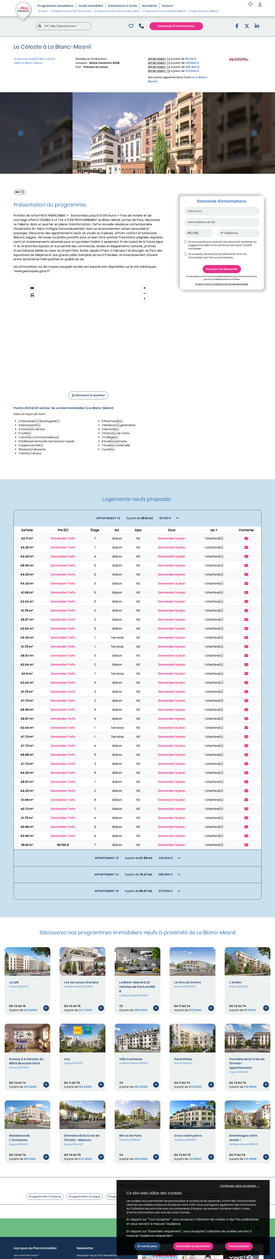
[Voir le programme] (46, 1008)
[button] (260, 4)
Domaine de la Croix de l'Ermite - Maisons (82, 1138)
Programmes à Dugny (84, 1196)
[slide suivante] (254, 133)
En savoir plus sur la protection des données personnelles (221, 284)
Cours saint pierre (188, 1136)
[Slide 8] (141, 169)
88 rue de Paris (130, 1136)
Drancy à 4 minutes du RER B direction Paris (26, 1061)
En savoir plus (147, 1246)
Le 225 (14, 982)
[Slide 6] (134, 169)
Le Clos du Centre (187, 982)
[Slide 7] (137, 169)
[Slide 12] (156, 169)
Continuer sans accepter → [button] (240, 1186)
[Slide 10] (148, 169)
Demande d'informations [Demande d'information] (176, 26)
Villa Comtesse (130, 1059)
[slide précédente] (20, 133)
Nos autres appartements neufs (178, 79)
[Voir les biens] (137, 518)
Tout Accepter (239, 1246)
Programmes (56, 6)
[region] (88, 333)
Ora (67, 1059)
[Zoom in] (144, 288)
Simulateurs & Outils (122, 6)
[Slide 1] (115, 169)
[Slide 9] (145, 169)
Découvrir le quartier (88, 395)
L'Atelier (235, 982)
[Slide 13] (159, 169)
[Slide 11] (152, 169)
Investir (167, 6)
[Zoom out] (144, 293)
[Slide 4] (127, 169)
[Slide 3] (123, 169)
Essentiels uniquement (193, 1246)
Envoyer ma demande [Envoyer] (222, 269)
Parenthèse (183, 1059)
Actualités (149, 6)
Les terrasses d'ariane (81, 982)
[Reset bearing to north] (144, 299)
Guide (90, 6)
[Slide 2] (119, 169)
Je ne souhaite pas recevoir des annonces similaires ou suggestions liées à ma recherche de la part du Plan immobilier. (222, 245)
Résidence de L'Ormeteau (19, 1138)
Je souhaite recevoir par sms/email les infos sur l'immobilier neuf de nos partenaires (217, 255)
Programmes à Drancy (45, 1196)
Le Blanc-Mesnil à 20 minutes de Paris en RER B (137, 986)
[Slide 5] (130, 169)
